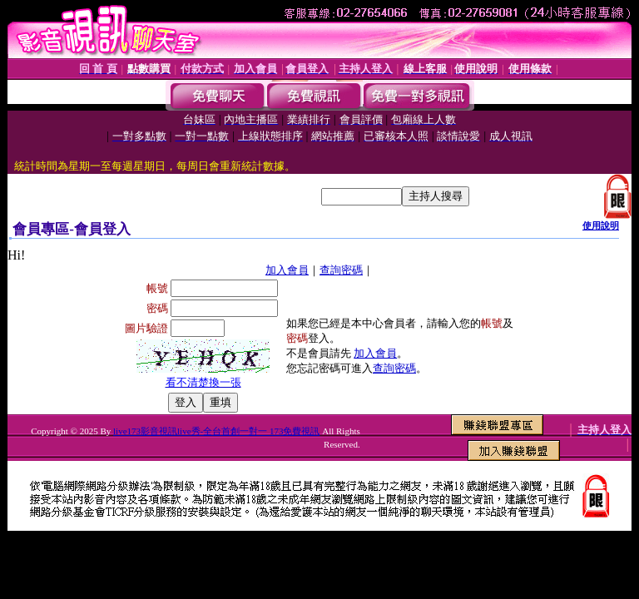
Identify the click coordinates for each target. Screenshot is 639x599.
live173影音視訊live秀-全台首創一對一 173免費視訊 (216, 431)
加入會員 (287, 270)
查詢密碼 (341, 270)
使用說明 (600, 225)
